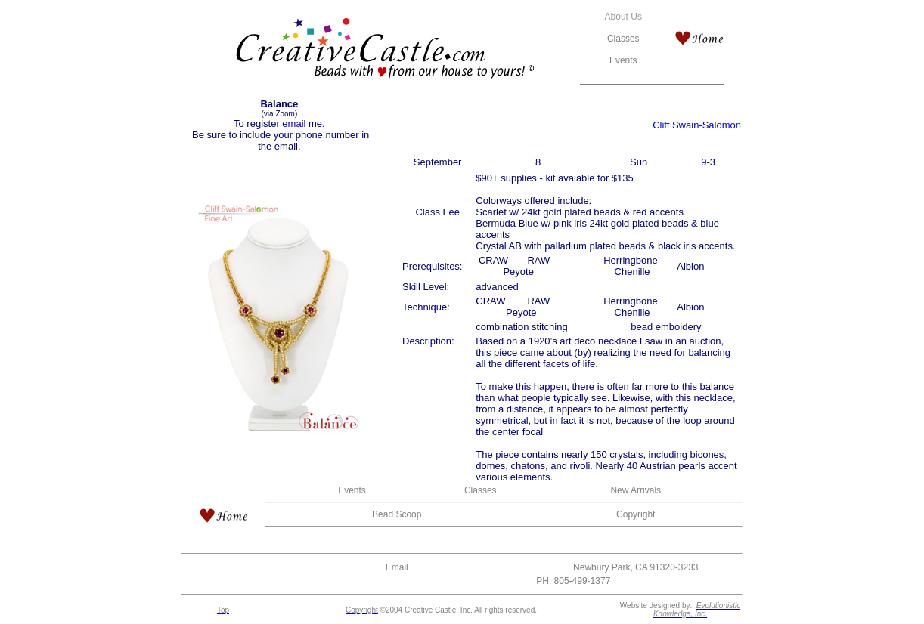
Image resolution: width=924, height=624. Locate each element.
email (293, 123)
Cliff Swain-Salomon (697, 125)
